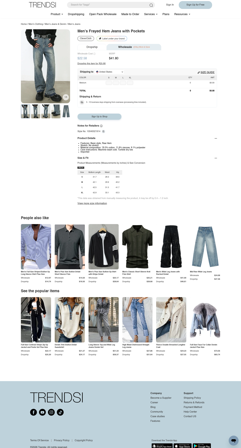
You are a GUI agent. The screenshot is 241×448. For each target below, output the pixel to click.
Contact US (190, 416)
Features (155, 421)
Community (156, 412)
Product (55, 14)
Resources (181, 14)
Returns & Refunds (194, 402)
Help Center (190, 412)
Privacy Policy (61, 440)
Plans (165, 14)
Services (149, 14)
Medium (82, 83)
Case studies (157, 416)
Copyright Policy (84, 440)
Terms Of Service (39, 440)
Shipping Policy (192, 398)
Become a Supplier (160, 398)
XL (130, 78)
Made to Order (130, 14)
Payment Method (193, 407)
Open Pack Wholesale (103, 14)
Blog (153, 407)
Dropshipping (76, 14)
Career (154, 402)
